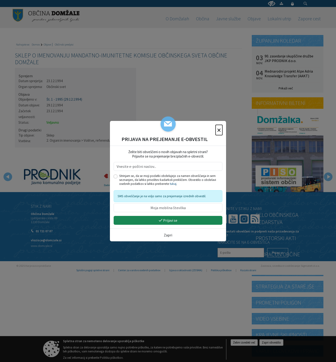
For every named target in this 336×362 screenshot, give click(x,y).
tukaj (173, 184)
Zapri (168, 235)
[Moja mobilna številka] (168, 207)
